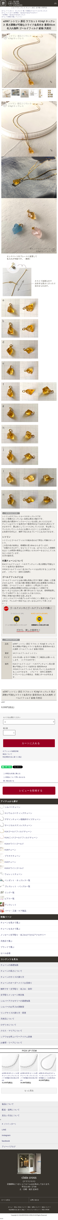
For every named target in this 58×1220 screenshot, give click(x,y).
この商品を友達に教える (10, 773)
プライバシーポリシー (33, 1209)
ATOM (47, 1209)
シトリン (19, 16)
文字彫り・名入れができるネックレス (14, 14)
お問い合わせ (34, 1200)
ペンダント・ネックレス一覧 (15, 11)
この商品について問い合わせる (12, 777)
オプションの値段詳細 (10, 751)
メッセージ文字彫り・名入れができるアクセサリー (22, 13)
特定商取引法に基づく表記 (12, 757)
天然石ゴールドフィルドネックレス (36, 11)
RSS (43, 1209)
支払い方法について (20, 1207)
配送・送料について (34, 1207)
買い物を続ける (7, 781)
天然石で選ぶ (11, 16)
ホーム (4, 11)
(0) (54, 3)
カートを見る (5, 1200)
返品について (7, 754)
